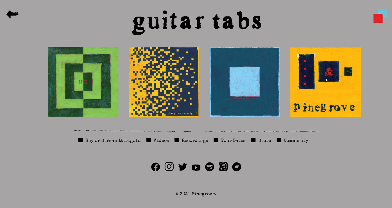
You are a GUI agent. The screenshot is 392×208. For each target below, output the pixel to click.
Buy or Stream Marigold (113, 141)
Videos (161, 141)
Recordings (195, 141)
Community (296, 141)
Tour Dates (233, 141)
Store (264, 141)
